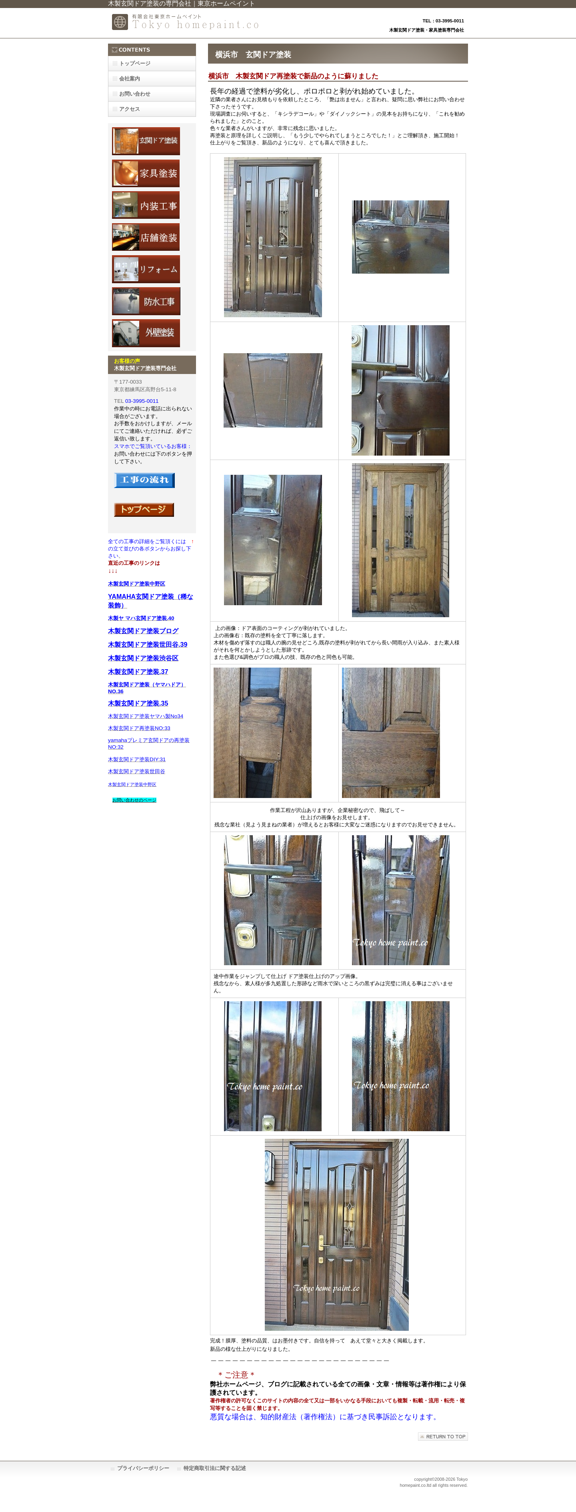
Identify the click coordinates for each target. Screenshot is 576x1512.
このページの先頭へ (443, 1436)
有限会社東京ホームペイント (188, 23)
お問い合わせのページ (134, 800)
